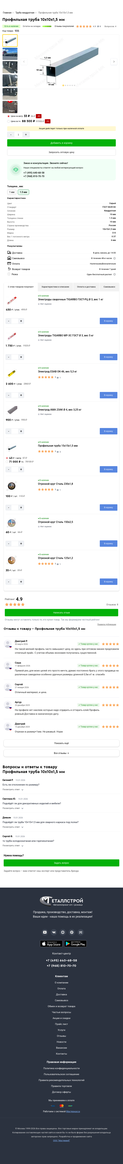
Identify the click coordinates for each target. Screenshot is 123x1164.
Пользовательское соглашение (61, 1074)
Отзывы (61, 1036)
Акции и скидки (61, 1018)
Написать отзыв (61, 612)
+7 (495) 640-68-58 (34, 172)
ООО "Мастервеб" (61, 1140)
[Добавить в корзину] (61, 142)
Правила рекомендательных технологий (61, 1080)
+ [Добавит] (26, 135)
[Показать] (61, 743)
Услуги (61, 1030)
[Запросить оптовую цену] (61, 152)
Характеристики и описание (55, 287)
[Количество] (18, 134)
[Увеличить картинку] (11, 300)
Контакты (61, 1053)
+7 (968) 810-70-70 (34, 176)
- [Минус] (10, 135)
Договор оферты (61, 1092)
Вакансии (61, 1047)
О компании (61, 982)
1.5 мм (23, 192)
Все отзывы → (61, 753)
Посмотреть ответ (13, 789)
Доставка (61, 994)
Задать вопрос (61, 863)
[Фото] (69, 61)
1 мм (11, 192)
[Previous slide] (24, 61)
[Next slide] (114, 61)
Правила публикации (106, 624)
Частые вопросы (61, 1012)
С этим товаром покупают (21, 287)
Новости (61, 1041)
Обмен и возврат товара (61, 1006)
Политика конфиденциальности (61, 1068)
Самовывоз (109, 287)
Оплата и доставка (86, 287)
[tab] (63, 85)
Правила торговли (61, 1086)
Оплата (61, 988)
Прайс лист (61, 1024)
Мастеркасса (73, 1111)
